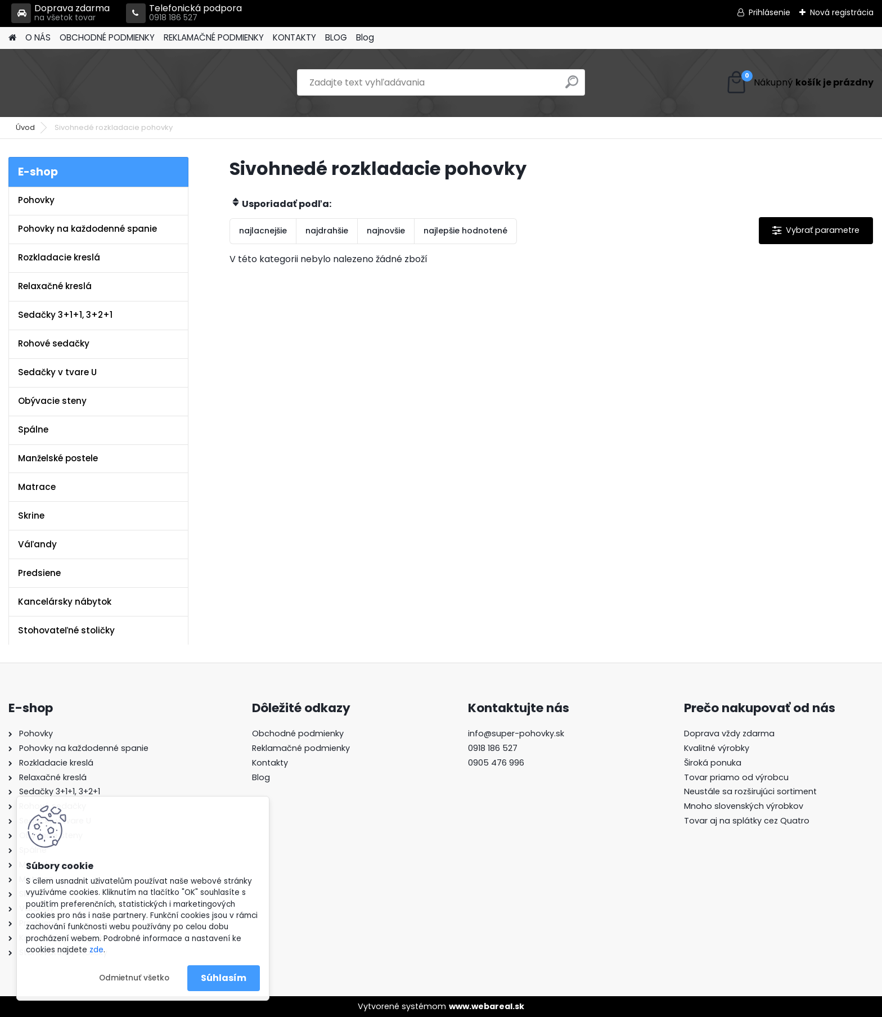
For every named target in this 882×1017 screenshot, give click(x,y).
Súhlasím (223, 977)
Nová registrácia (842, 12)
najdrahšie (326, 230)
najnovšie (386, 230)
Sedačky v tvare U (57, 372)
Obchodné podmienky (298, 733)
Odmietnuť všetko (134, 978)
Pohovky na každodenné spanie (87, 229)
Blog (365, 37)
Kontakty (270, 762)
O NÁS (38, 37)
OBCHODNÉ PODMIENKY (107, 37)
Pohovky (36, 200)
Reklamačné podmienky (301, 748)
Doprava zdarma (60, 13)
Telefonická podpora (184, 13)
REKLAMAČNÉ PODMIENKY (214, 37)
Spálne (33, 429)
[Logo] (85, 83)
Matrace (37, 487)
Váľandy (37, 544)
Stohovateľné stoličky (66, 630)
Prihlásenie (769, 12)
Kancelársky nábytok (64, 602)
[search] (571, 86)
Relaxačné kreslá (55, 286)
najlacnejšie (263, 230)
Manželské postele (58, 458)
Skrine (31, 515)
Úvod (25, 127)
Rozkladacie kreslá (59, 257)
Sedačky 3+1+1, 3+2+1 (65, 315)
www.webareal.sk (486, 1006)
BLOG (336, 37)
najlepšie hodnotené (465, 230)
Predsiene (39, 573)
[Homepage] (12, 38)
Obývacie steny (52, 401)
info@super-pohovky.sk (516, 733)
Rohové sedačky (53, 343)
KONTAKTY (294, 37)
